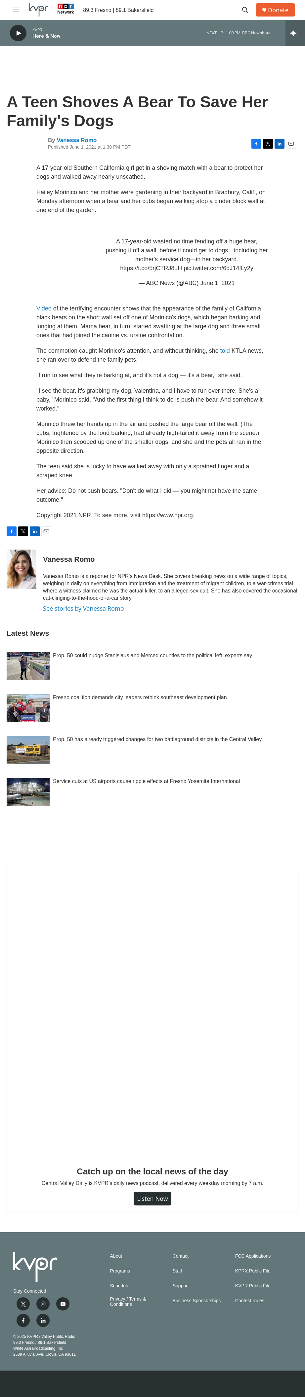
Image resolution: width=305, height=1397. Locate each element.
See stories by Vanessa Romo (83, 608)
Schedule (119, 1285)
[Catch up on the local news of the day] (152, 1011)
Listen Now (152, 1198)
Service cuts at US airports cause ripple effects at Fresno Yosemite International (146, 781)
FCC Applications (253, 1256)
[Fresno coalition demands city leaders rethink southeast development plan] (28, 708)
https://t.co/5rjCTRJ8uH (151, 268)
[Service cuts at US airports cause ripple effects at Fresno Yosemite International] (28, 792)
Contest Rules (249, 1300)
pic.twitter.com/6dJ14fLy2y (218, 268)
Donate (278, 10)
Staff (177, 1271)
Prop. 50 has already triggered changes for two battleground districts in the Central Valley (157, 739)
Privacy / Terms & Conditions (128, 1302)
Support (181, 1285)
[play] (18, 33)
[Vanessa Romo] (21, 569)
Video (44, 308)
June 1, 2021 (217, 283)
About (116, 1256)
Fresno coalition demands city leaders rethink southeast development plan (140, 697)
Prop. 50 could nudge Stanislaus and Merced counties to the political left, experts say (152, 655)
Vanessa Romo (77, 140)
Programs (120, 1271)
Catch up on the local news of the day (152, 1171)
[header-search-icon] (245, 10)
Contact (181, 1256)
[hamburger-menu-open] (16, 10)
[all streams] (295, 33)
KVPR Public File (253, 1285)
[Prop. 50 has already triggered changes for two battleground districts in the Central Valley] (28, 750)
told (225, 350)
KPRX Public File (253, 1271)
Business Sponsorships (197, 1300)
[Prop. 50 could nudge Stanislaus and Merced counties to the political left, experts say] (28, 666)
